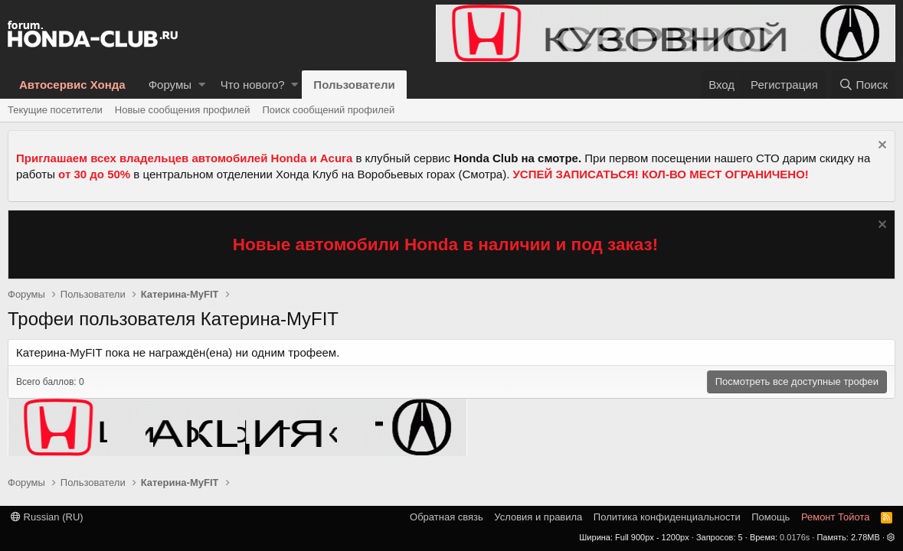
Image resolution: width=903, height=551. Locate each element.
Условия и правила (538, 517)
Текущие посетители (55, 110)
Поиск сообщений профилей (328, 110)
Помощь (770, 517)
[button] (202, 84)
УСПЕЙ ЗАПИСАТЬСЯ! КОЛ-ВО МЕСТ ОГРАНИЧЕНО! (661, 174)
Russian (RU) (47, 517)
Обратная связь (446, 517)
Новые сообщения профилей (182, 110)
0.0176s (795, 537)
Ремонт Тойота (835, 517)
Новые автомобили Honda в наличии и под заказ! (446, 244)
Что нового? (253, 84)
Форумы (170, 84)
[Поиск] (863, 84)
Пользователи (353, 84)
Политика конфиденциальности (667, 517)
